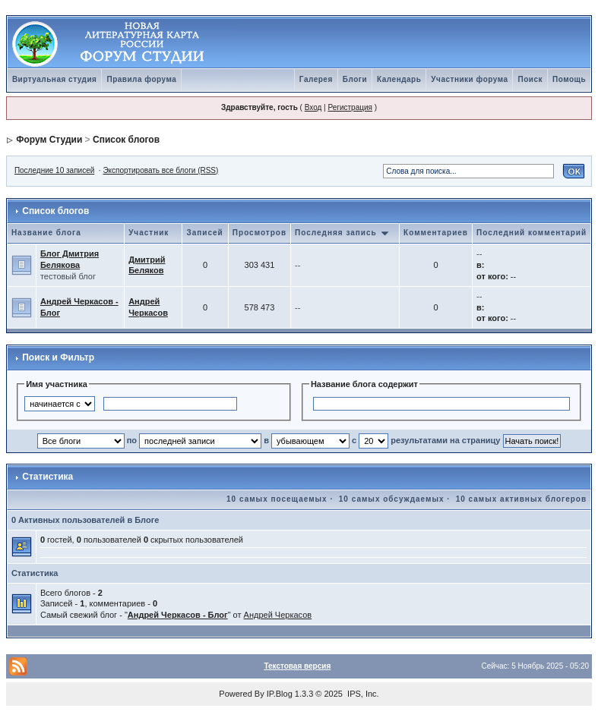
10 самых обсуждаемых (392, 499)
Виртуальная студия (54, 79)
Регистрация (349, 107)
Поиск (530, 79)
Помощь (569, 79)
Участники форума (469, 79)
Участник (148, 232)
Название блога (46, 232)
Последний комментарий (531, 232)
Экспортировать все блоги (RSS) (160, 170)
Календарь (399, 79)
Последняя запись (342, 232)
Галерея (316, 79)
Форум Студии (49, 139)
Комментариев (435, 232)
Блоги (355, 79)
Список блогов (126, 139)
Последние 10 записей (54, 170)
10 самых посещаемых (276, 499)
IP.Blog (280, 693)
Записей (204, 232)
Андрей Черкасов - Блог (178, 614)
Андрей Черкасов (278, 614)
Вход (313, 107)
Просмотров (259, 232)
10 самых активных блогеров (521, 499)
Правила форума (141, 79)
